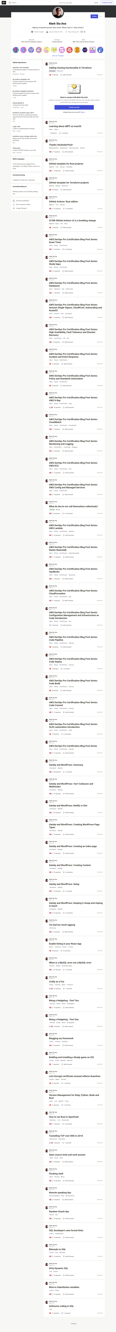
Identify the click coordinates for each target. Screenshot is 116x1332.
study (56, 245)
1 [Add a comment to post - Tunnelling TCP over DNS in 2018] (66, 1143)
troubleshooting (67, 966)
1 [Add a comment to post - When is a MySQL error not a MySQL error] (67, 970)
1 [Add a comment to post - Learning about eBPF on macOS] (63, 133)
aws (51, 245)
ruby (51, 1101)
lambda (71, 531)
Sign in (83, 112)
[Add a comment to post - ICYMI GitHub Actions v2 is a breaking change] (54, 227)
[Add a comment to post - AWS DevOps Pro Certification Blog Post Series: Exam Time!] (54, 249)
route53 (56, 314)
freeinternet (53, 1139)
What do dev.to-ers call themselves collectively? (73, 506)
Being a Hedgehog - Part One (64, 1019)
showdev (52, 71)
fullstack (65, 1042)
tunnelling (61, 1139)
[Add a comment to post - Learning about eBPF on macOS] (53, 133)
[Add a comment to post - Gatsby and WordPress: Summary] (55, 772)
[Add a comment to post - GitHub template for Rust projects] (55, 170)
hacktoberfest (53, 148)
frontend (70, 985)
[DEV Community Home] (4, 3)
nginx (58, 1079)
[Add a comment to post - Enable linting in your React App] (54, 951)
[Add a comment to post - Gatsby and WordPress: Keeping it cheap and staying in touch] (55, 913)
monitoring (66, 447)
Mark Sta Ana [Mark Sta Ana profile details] (53, 63)
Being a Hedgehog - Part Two (64, 1000)
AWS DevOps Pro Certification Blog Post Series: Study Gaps (73, 262)
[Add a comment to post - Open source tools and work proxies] (54, 1162)
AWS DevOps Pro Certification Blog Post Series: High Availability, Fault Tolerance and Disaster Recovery (73, 332)
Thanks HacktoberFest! (61, 144)
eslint (64, 947)
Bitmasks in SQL (57, 1249)
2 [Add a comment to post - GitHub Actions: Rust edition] (68, 208)
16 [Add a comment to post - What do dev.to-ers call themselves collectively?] (67, 513)
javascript (58, 947)
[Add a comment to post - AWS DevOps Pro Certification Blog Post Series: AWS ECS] (55, 472)
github (51, 167)
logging (74, 447)
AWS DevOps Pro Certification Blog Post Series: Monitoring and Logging (73, 442)
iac (70, 597)
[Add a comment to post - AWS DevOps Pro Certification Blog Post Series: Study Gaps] (54, 271)
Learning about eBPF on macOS (65, 126)
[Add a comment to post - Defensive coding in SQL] (54, 1313)
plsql (57, 1290)
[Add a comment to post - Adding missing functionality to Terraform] (54, 75)
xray (70, 404)
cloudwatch (72, 425)
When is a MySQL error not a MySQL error (70, 962)
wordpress (52, 768)
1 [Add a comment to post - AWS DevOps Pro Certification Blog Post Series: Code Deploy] (65, 669)
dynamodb (69, 289)
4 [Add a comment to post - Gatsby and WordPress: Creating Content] (68, 872)
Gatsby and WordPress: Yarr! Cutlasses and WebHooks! (71, 785)
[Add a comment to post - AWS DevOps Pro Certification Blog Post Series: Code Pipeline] (54, 647)
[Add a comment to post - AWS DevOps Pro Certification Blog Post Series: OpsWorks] (54, 579)
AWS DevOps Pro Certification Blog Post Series (73, 746)
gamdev (70, 1060)
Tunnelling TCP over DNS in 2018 (66, 1136)
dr (64, 338)
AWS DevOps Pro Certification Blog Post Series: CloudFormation (73, 592)
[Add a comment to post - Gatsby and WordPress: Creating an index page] (55, 853)
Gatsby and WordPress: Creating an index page (73, 846)
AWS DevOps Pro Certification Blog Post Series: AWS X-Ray (73, 399)
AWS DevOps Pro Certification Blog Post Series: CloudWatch (73, 421)
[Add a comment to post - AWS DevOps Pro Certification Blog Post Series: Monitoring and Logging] (54, 451)
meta (58, 510)
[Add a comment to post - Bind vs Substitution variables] (55, 1294)
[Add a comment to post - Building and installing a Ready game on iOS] (54, 1064)
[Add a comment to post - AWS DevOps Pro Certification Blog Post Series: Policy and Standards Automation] (54, 385)
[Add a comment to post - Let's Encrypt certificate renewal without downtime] (54, 1083)
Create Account (74, 107)
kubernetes (65, 1120)
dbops (58, 966)
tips (62, 1196)
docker (51, 1079)
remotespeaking (54, 1196)
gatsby (60, 768)
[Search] (10, 2)
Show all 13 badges (58, 55)
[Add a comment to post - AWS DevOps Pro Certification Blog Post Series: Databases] (54, 293)
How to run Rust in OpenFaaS (64, 1117)
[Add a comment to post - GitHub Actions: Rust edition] (55, 208)
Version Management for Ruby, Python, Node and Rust (74, 1096)
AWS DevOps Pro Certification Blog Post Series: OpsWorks (73, 570)
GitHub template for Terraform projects (69, 182)
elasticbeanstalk (74, 553)
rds (63, 289)
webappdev (71, 1004)
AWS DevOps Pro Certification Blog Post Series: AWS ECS (73, 464)
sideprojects (64, 148)
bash (51, 1177)
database (57, 289)
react (51, 947)
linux (51, 129)
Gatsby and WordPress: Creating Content (70, 865)
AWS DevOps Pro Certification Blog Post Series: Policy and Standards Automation (73, 377)
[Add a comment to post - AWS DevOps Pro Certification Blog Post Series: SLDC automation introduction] (54, 734)
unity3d (63, 1060)
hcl (61, 224)
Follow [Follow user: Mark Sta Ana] (94, 16)
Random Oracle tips (59, 1211)
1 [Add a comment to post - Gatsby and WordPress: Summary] (67, 772)
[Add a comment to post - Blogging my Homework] (54, 1045)
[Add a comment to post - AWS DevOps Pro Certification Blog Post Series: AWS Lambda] (55, 535)
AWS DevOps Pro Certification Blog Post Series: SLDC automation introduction (73, 725)
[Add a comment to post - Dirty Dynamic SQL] (55, 1275)
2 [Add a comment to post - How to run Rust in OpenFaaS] (67, 1124)
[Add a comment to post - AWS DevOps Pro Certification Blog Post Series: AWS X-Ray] (55, 407)
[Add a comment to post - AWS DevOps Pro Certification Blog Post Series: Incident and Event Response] (54, 364)
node (67, 1101)
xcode (51, 1060)
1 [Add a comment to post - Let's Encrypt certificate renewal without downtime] (65, 1083)
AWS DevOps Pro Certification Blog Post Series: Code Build (73, 682)
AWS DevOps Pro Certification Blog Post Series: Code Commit (73, 704)
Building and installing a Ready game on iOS (71, 1057)
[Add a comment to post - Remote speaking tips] (54, 1199)
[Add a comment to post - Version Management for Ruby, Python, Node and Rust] (54, 1105)
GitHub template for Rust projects (66, 163)
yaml (57, 224)
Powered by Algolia (65, 3)
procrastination (74, 148)
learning (57, 985)
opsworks (72, 575)
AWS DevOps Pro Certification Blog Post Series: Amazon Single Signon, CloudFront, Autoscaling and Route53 (75, 307)
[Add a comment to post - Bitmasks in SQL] (55, 1256)
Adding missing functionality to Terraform (70, 67)
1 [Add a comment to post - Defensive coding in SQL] (65, 1313)
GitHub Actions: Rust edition (63, 201)
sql (56, 1215)
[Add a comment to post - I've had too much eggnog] (54, 932)
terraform (60, 71)
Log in (96, 3)
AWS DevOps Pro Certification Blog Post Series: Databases (73, 284)
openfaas (52, 1120)
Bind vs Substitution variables (64, 1287)
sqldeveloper (59, 1234)
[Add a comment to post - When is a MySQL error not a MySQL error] (55, 969)
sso (62, 314)
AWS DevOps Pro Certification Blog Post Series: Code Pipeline (73, 638)
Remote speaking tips (60, 1192)
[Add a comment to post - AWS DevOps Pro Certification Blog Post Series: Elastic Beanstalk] (55, 557)
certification (63, 245)
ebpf (56, 129)
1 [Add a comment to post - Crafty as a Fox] (67, 988)
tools (56, 1158)
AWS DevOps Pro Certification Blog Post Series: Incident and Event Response (73, 355)
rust (56, 167)
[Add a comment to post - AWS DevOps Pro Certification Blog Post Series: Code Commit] (55, 712)
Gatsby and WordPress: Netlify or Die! (68, 805)
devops (62, 167)
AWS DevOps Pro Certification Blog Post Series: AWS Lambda (73, 527)
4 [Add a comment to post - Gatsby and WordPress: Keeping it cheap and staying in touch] (68, 913)
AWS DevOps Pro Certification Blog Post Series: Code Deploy (73, 660)
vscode (70, 947)
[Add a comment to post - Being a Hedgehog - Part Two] (55, 1007)
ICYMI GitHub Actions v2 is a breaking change (72, 220)
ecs (70, 469)
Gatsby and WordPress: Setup (64, 884)
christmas (52, 928)
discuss (52, 510)
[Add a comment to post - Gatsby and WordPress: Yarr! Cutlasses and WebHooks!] (55, 793)
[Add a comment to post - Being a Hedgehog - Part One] (54, 1026)
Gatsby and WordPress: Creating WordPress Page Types (74, 826)
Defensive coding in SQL (61, 1306)
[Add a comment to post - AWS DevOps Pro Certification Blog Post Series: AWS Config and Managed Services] (54, 494)
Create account (107, 3)
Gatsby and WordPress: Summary (66, 765)
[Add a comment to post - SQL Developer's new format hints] (55, 1237)
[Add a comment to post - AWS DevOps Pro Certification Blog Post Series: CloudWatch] (54, 429)
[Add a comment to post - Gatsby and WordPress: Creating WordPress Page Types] (55, 834)
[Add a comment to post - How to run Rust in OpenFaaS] (54, 1124)
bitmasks (62, 1253)
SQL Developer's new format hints (66, 1230)
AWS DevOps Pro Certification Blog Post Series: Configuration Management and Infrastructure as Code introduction (74, 615)
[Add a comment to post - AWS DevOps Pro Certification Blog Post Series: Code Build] (54, 690)
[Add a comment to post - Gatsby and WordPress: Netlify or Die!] (55, 812)
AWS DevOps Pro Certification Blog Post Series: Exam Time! (73, 241)
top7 (66, 224)
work (51, 1158)
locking (56, 1177)
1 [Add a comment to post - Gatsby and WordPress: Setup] (67, 891)
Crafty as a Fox (56, 981)
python (61, 1101)
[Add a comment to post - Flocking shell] (55, 1180)
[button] (16, 50)
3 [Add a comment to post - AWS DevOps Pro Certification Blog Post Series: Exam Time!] (67, 249)
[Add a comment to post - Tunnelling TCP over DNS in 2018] (54, 1143)
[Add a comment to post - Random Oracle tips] (55, 1218)
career (82, 148)
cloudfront (68, 314)
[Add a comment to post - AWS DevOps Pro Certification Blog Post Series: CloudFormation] (54, 600)
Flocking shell (56, 1173)
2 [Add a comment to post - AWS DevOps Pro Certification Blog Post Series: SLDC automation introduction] (66, 734)
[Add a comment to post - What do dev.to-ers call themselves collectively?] (54, 513)
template (69, 167)
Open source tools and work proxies (67, 1154)
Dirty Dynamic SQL (58, 1268)
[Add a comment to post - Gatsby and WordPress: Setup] (55, 891)
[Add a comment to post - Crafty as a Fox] (55, 988)
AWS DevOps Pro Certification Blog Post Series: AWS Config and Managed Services (73, 486)
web (61, 1158)
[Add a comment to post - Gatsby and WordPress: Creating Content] (55, 872)
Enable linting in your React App (65, 943)
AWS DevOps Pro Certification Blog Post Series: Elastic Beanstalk (73, 548)
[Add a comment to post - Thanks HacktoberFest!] (54, 152)
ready (57, 1060)
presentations (69, 1196)
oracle (51, 1215)
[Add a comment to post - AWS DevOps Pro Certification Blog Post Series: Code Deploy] (54, 668)
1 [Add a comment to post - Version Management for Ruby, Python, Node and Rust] (65, 1105)
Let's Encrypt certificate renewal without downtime (74, 1076)
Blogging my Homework (61, 1038)
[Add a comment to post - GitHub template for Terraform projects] (54, 189)
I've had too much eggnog (62, 924)
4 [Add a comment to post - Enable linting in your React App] (65, 951)
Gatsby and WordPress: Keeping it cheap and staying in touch (76, 904)
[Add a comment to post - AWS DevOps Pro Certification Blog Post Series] (55, 753)
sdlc (70, 730)
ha (68, 338)
